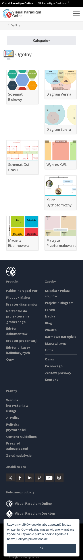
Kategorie (41, 40)
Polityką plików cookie (32, 539)
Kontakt (51, 379)
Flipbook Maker (18, 297)
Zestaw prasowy (58, 373)
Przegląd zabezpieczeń (24, 557)
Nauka (50, 316)
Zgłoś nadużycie (19, 455)
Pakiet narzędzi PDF (22, 291)
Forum (50, 310)
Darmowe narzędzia (61, 337)
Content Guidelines (21, 437)
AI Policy (12, 418)
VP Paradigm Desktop (53, 3)
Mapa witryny (56, 343)
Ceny (10, 359)
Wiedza (51, 330)
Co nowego (54, 366)
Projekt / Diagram (59, 303)
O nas (49, 359)
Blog (48, 323)
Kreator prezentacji (21, 341)
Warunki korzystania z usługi (17, 405)
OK (41, 548)
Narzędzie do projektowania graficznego (17, 316)
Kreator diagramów (21, 304)
